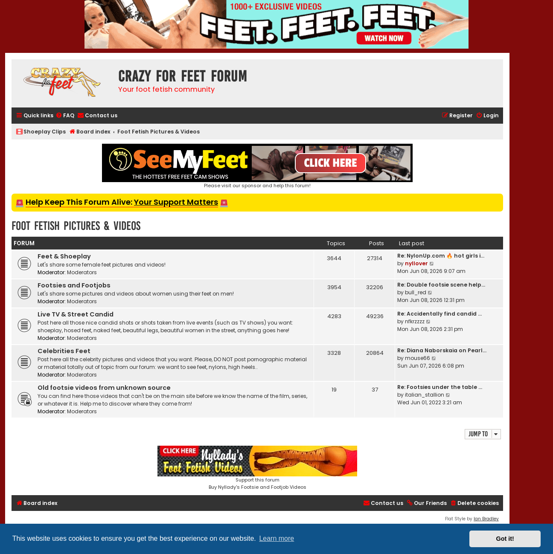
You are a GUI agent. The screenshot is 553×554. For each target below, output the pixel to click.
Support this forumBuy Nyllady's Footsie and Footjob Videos (257, 468)
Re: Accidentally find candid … (439, 313)
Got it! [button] (505, 538)
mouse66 (417, 358)
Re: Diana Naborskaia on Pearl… (441, 350)
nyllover (416, 263)
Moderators (82, 272)
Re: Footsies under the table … (439, 387)
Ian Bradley (486, 519)
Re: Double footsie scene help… (441, 284)
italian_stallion (424, 394)
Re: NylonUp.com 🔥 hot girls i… (440, 255)
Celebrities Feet (64, 351)
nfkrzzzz (415, 321)
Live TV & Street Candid (76, 314)
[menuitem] (64, 116)
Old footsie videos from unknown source (104, 387)
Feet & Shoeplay (64, 256)
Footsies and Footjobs (74, 285)
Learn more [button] (276, 538)
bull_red (415, 292)
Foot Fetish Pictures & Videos (76, 225)
